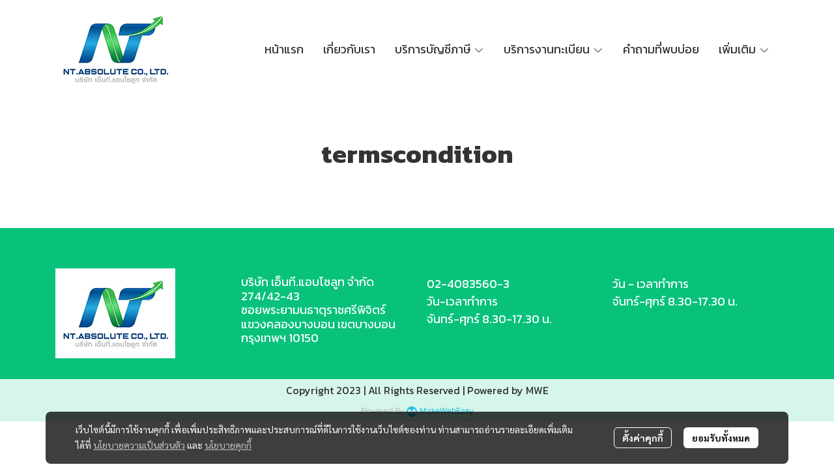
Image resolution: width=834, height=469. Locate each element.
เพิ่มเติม (744, 49)
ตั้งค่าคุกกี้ (642, 438)
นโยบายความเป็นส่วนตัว (139, 445)
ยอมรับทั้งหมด (721, 438)
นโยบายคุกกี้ (228, 445)
